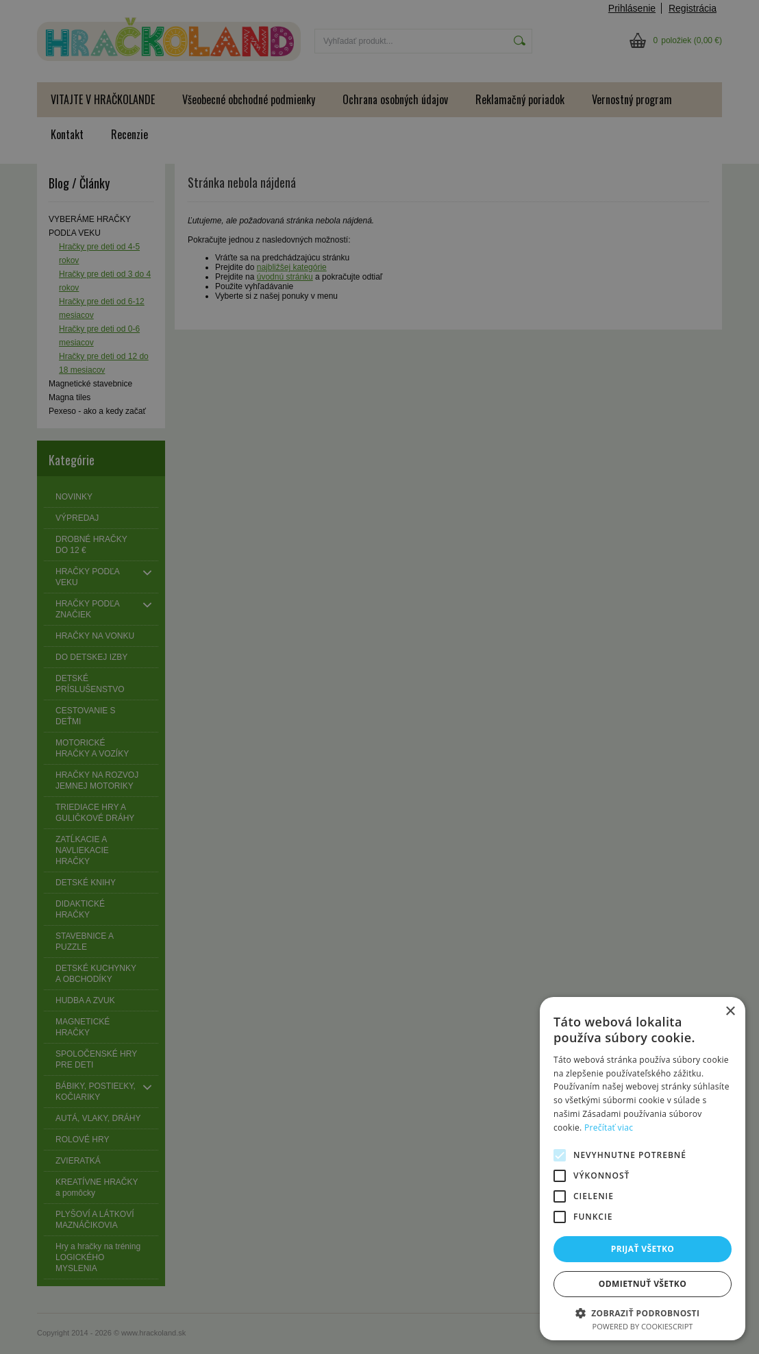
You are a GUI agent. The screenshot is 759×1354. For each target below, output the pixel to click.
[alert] (379, 677)
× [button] (730, 1012)
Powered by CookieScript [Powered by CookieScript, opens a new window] (643, 1326)
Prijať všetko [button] (643, 1249)
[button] (642, 1312)
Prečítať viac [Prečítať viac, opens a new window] (608, 1127)
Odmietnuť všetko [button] (642, 1284)
